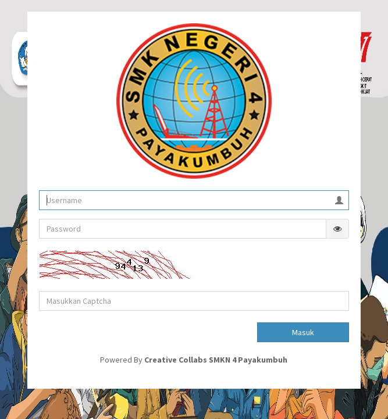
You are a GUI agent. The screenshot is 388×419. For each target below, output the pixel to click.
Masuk (303, 332)
